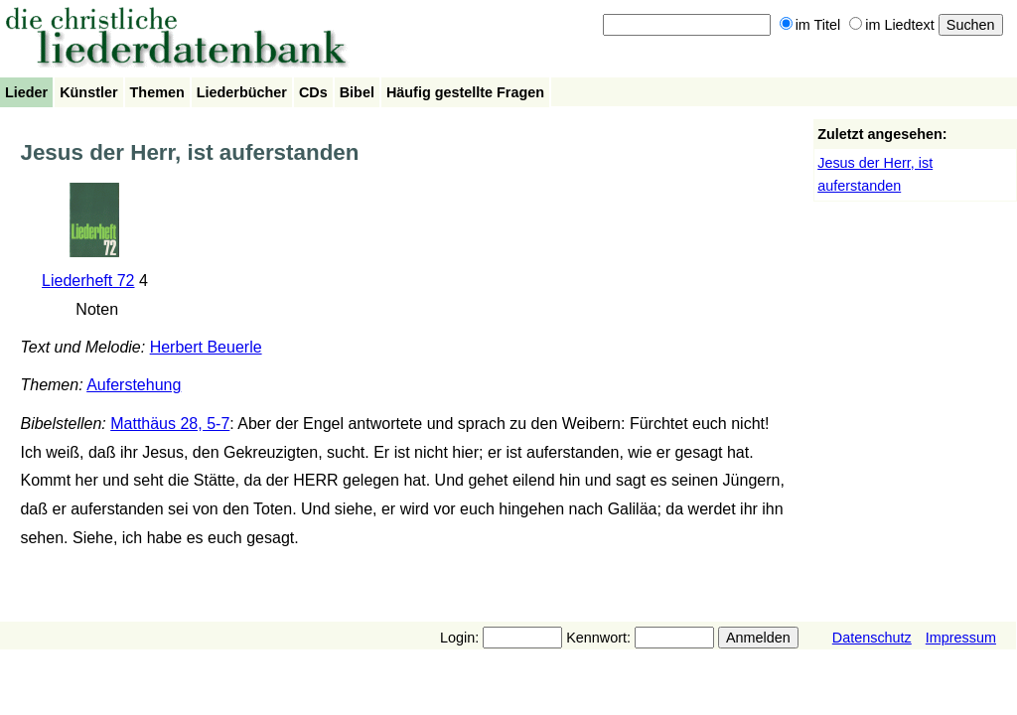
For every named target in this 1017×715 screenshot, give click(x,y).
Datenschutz (872, 637)
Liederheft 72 (88, 280)
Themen (157, 92)
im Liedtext (892, 25)
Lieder (26, 92)
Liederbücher (242, 92)
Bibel (357, 92)
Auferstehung (133, 384)
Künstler (88, 92)
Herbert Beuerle (206, 347)
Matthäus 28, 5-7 (169, 423)
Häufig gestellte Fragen (465, 92)
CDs (313, 92)
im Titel (810, 25)
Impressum (961, 637)
